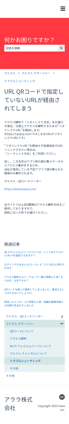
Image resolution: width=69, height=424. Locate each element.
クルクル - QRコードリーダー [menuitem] (24, 316)
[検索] (61, 48)
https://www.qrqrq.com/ (20, 189)
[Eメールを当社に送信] (62, 397)
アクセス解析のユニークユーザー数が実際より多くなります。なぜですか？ (33, 278)
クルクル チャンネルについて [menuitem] (28, 353)
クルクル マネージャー (36, 73)
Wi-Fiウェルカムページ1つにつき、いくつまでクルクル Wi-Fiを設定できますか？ (33, 253)
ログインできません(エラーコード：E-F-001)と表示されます (34, 266)
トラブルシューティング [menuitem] (25, 361)
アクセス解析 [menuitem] (18, 338)
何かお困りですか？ (29, 40)
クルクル (9, 73)
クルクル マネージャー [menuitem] (20, 323)
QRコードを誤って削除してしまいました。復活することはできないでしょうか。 (34, 291)
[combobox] (31, 48)
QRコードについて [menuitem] (21, 331)
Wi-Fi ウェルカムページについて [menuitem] (30, 346)
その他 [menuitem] (14, 368)
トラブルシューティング (19, 81)
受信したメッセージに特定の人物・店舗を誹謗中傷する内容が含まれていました (33, 303)
